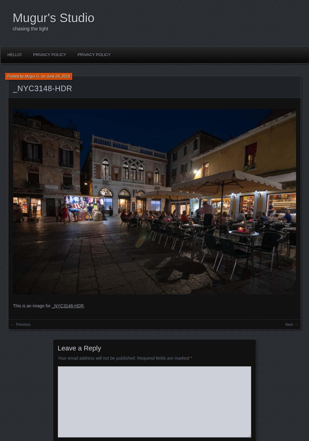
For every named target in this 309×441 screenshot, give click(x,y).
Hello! (14, 54)
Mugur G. (32, 76)
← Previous (21, 324)
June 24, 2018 (58, 76)
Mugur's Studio (54, 18)
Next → (291, 324)
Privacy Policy (49, 54)
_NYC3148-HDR (42, 88)
